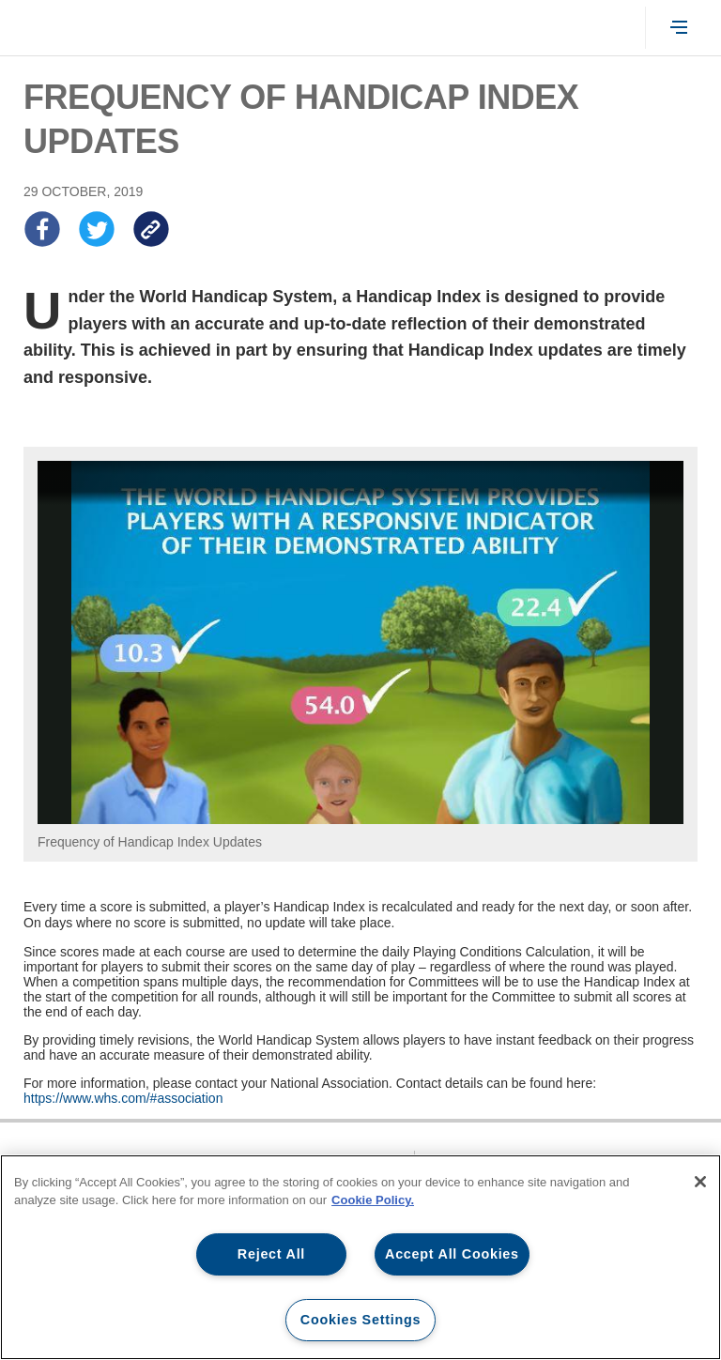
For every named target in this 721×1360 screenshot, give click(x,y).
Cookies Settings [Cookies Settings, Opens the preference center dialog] (360, 1319)
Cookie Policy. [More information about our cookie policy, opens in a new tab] (372, 1200)
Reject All (271, 1253)
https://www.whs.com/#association (122, 1098)
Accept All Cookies (452, 1253)
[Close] (700, 1181)
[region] (360, 1257)
